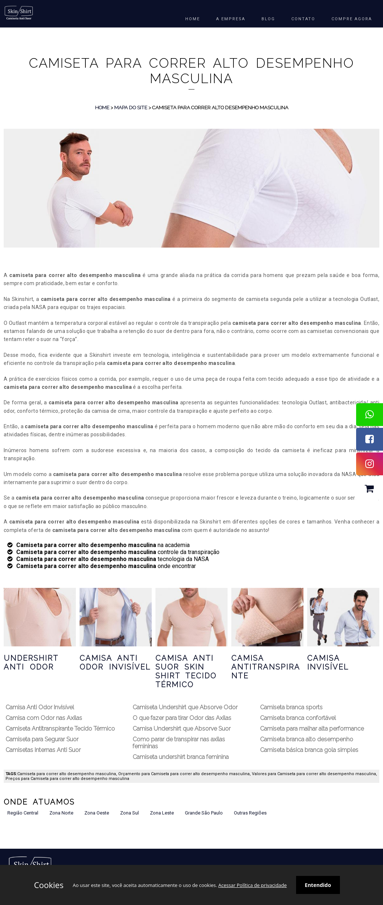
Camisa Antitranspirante (265, 667)
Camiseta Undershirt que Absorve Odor (185, 707)
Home (102, 107)
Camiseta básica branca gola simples (309, 749)
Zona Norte (61, 813)
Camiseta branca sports (291, 707)
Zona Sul (129, 813)
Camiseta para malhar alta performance (312, 728)
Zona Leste (162, 813)
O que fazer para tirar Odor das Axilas (182, 717)
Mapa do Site (130, 107)
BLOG (268, 19)
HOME (192, 19)
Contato (303, 19)
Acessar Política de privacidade (252, 885)
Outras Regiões (250, 813)
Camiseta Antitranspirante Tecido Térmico (60, 728)
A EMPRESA (230, 19)
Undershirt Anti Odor (31, 662)
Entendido (318, 884)
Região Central (22, 813)
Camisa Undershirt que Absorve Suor (182, 728)
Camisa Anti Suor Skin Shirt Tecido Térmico (186, 671)
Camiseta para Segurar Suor (42, 739)
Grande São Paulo (204, 813)
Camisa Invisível (328, 662)
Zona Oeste (96, 813)
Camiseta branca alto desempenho (306, 739)
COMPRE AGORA (351, 19)
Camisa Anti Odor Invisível (115, 662)
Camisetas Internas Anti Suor (43, 749)
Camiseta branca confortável (298, 717)
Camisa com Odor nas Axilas (44, 717)
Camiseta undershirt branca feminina (181, 756)
